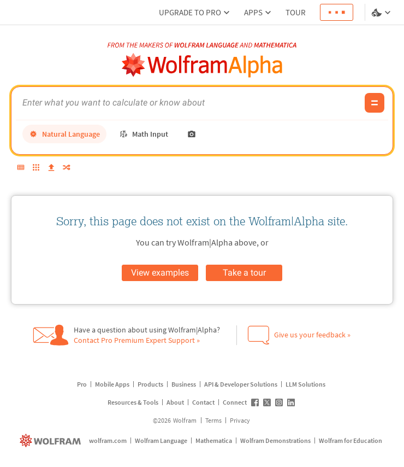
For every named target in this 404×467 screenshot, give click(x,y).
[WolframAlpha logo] (202, 65)
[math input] (143, 134)
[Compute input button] (374, 103)
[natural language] (64, 134)
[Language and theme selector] (382, 12)
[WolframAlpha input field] (190, 102)
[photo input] (192, 134)
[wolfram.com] (51, 440)
